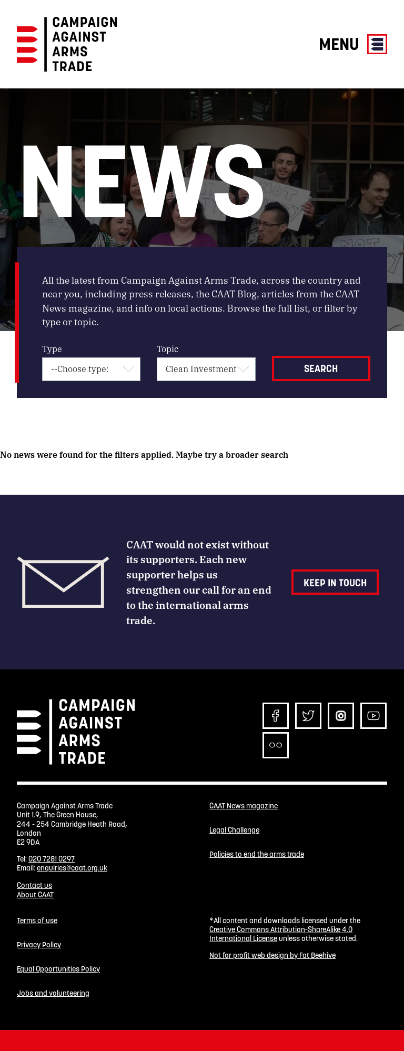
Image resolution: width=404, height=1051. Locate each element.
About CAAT (35, 894)
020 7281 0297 (51, 859)
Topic (167, 349)
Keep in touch (335, 582)
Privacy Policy (39, 944)
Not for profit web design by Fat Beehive (272, 955)
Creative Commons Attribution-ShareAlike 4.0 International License (280, 934)
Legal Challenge (234, 830)
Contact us (34, 885)
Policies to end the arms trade (256, 854)
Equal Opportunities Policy (58, 969)
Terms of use (37, 920)
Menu (353, 44)
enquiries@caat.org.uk (72, 868)
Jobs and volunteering (53, 993)
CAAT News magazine (243, 806)
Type (52, 349)
